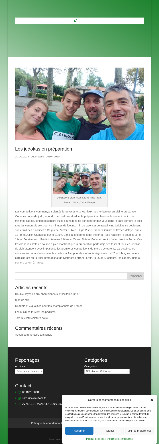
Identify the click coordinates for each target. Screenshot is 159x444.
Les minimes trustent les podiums (35, 311)
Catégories (90, 366)
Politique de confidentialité (120, 441)
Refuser (109, 433)
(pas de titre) (22, 299)
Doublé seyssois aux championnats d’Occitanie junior (47, 293)
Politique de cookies (96, 441)
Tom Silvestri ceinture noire (31, 317)
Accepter (79, 433)
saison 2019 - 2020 (49, 156)
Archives (20, 366)
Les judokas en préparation (43, 149)
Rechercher (135, 276)
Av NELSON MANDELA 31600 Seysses (44, 403)
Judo (33, 156)
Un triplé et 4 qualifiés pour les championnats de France (48, 305)
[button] (152, 402)
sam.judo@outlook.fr (34, 397)
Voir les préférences (139, 433)
